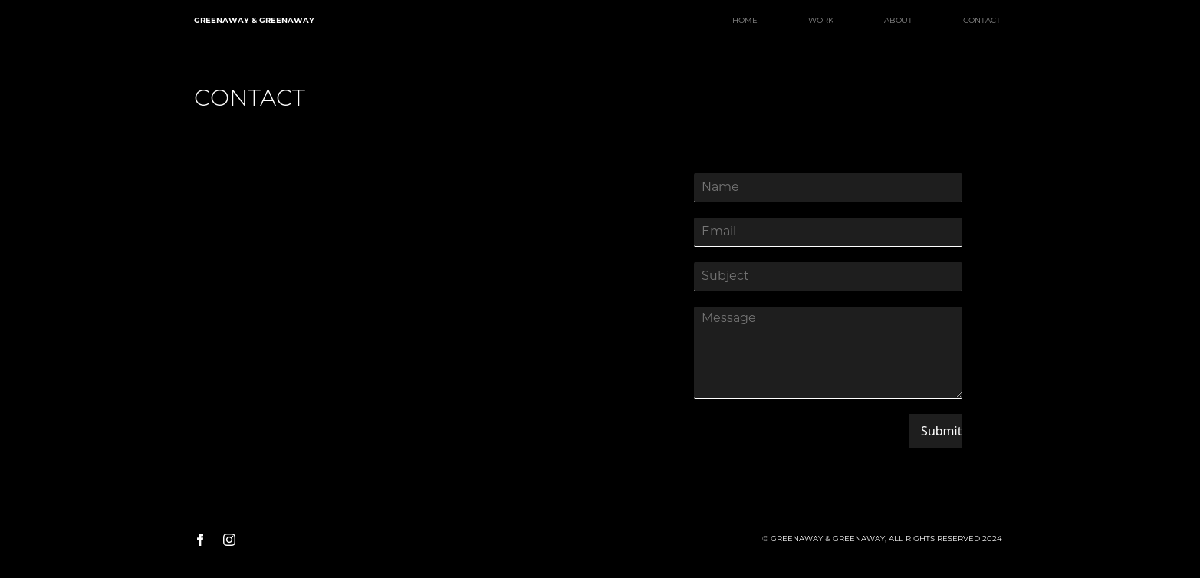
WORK (820, 21)
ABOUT (898, 21)
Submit (941, 430)
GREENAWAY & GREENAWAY (254, 21)
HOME (745, 21)
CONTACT (982, 21)
